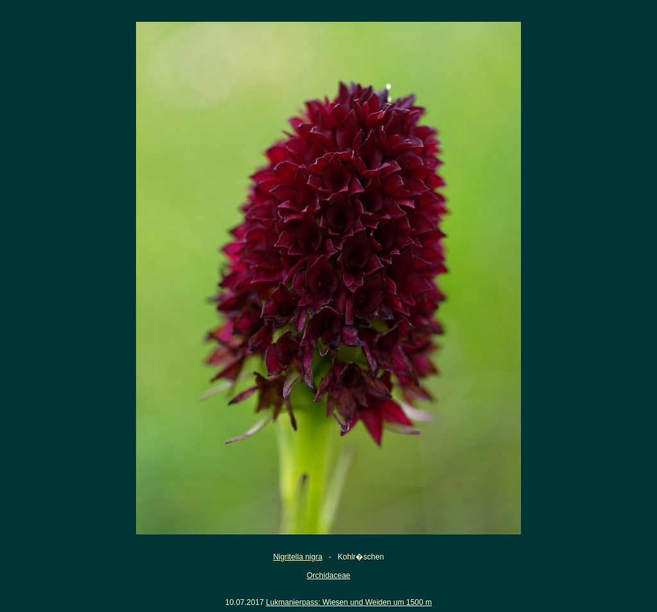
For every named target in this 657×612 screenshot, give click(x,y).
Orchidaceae (328, 575)
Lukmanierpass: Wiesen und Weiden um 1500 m (349, 602)
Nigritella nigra (298, 556)
